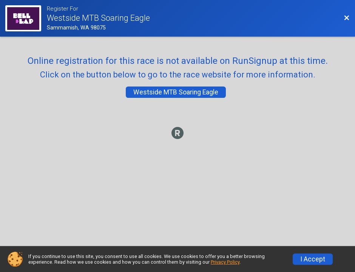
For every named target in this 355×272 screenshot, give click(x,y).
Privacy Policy (225, 262)
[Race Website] (25, 18)
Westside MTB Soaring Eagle (175, 92)
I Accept (312, 259)
